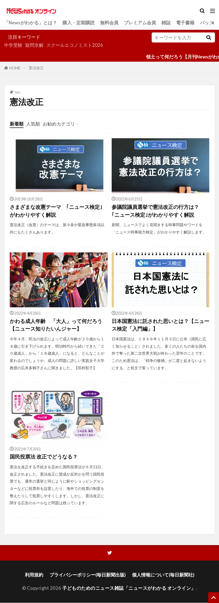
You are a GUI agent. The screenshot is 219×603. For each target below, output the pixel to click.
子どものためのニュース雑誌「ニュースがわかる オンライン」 (129, 588)
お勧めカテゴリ (59, 124)
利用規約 (34, 575)
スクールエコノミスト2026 (74, 45)
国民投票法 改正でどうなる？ (44, 457)
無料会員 (109, 22)
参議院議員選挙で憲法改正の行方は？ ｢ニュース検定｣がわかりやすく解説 (158, 211)
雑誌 (166, 22)
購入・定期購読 (78, 22)
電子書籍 (185, 22)
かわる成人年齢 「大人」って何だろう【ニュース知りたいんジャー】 (56, 325)
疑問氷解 (34, 45)
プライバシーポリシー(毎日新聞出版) (87, 575)
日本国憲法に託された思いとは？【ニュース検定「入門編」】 (160, 325)
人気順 (33, 124)
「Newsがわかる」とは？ (30, 22)
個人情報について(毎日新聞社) (163, 575)
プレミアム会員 (140, 22)
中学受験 (13, 45)
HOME (15, 68)
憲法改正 (36, 67)
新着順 (17, 124)
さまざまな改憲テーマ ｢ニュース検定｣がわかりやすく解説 (56, 211)
